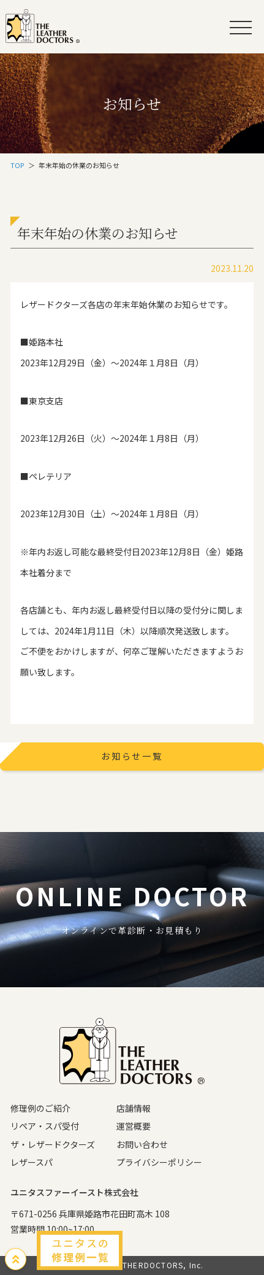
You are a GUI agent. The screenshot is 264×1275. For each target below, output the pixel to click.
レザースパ (31, 1162)
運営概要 (133, 1126)
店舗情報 (133, 1108)
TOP (17, 165)
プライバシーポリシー (159, 1162)
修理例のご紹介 (40, 1108)
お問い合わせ (142, 1144)
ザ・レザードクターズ (52, 1144)
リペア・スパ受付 (44, 1126)
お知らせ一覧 (132, 756)
